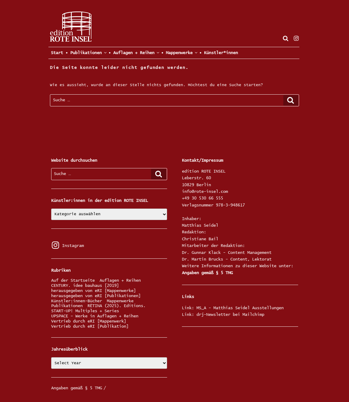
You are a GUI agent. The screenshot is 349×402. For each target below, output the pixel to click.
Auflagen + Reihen (120, 280)
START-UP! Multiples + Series (85, 311)
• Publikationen (85, 52)
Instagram (67, 246)
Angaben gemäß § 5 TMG (207, 273)
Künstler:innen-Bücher (76, 301)
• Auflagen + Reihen (133, 52)
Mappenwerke (120, 301)
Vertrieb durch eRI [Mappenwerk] (88, 321)
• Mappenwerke (179, 52)
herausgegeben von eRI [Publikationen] (96, 296)
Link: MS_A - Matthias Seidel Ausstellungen (233, 308)
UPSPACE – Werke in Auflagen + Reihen (94, 316)
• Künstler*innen (218, 53)
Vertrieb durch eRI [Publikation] (90, 326)
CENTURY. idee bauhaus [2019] (85, 285)
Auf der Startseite (73, 280)
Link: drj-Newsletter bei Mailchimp (223, 315)
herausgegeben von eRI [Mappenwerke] (93, 290)
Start (55, 53)
